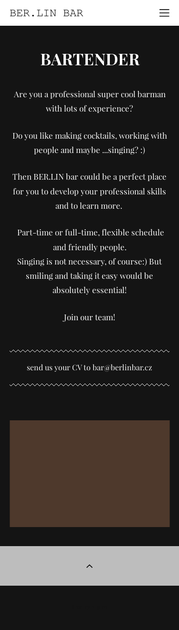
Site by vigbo (89, 607)
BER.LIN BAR (46, 13)
